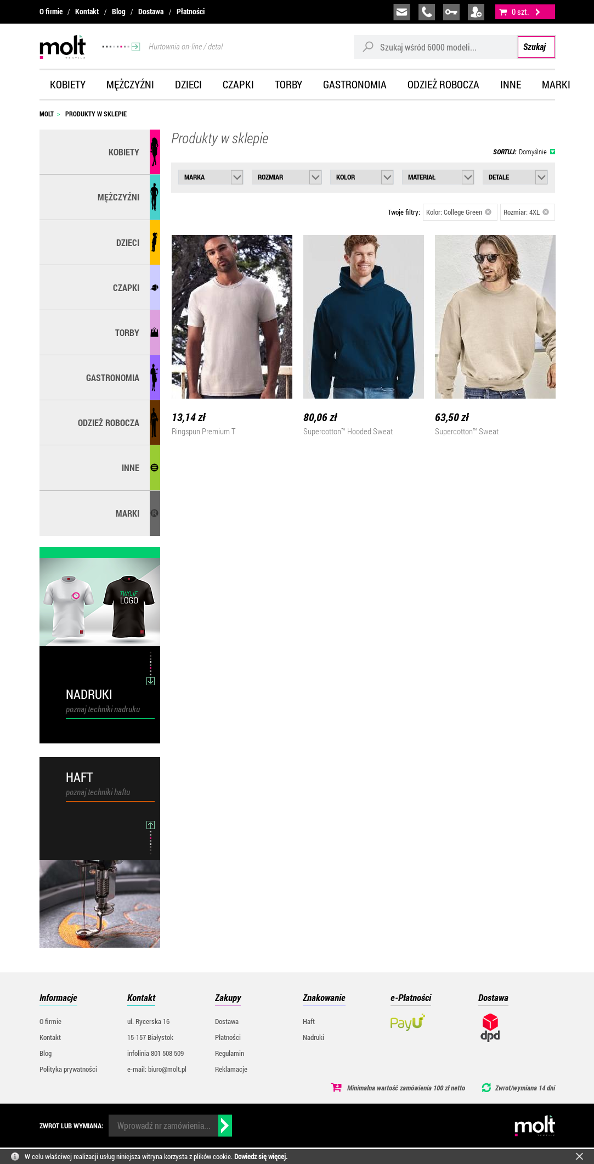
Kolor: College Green (459, 212)
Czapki (238, 84)
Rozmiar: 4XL (527, 212)
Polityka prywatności (68, 1069)
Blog (119, 11)
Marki (556, 84)
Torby (288, 84)
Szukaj (534, 46)
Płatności (191, 11)
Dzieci (188, 84)
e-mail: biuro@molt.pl (156, 1069)
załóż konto (476, 12)
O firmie (51, 11)
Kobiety (68, 84)
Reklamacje (231, 1069)
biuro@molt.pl (401, 12)
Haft (309, 1021)
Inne (510, 84)
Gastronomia (355, 84)
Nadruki (313, 1037)
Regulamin (229, 1053)
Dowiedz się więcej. (260, 1156)
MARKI (127, 513)
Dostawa (150, 11)
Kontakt (87, 11)
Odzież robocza (443, 84)
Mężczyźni (130, 84)
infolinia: (426, 12)
